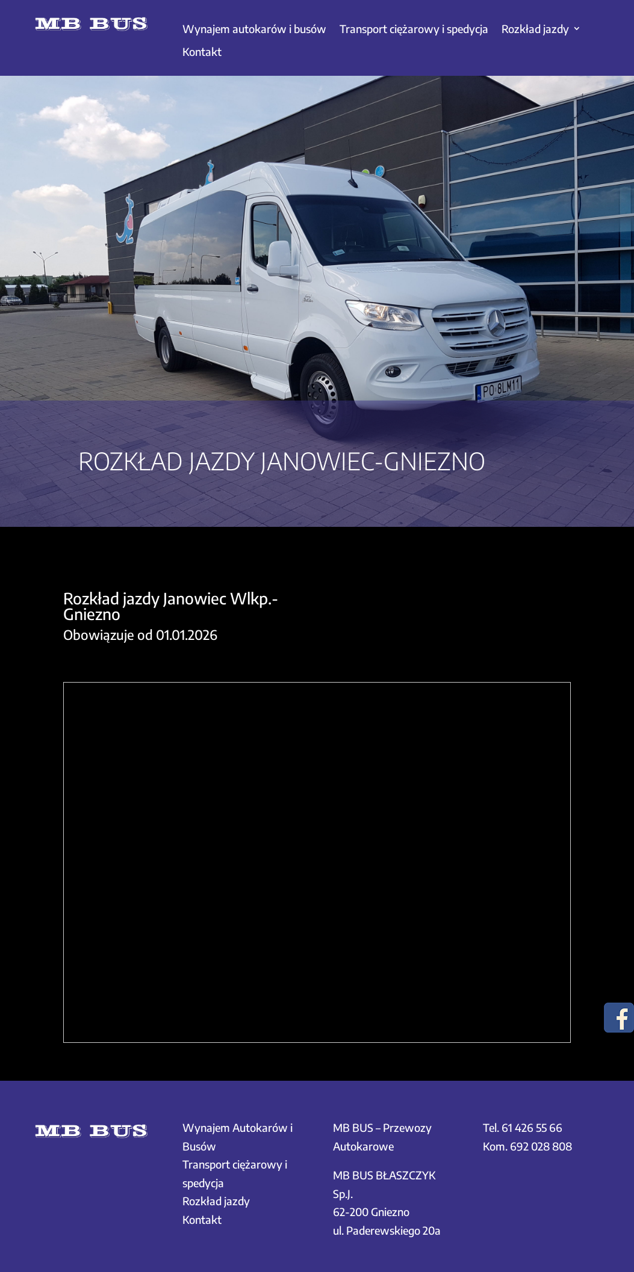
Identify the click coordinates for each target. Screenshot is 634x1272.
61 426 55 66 (532, 1127)
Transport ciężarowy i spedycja (414, 28)
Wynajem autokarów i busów (254, 28)
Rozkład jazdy (535, 28)
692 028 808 (541, 1146)
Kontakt (202, 51)
